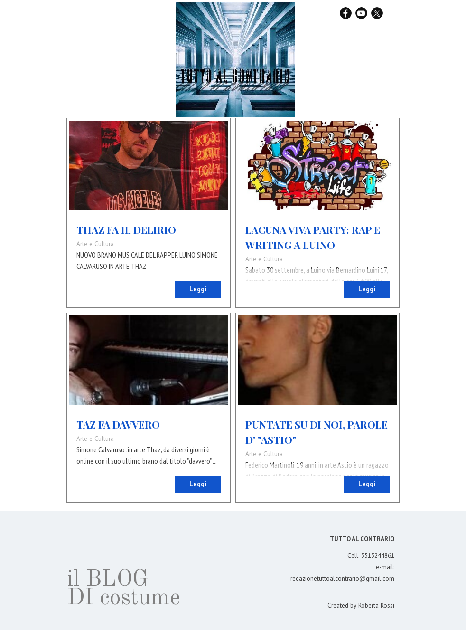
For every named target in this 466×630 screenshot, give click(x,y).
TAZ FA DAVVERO (118, 424)
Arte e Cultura (95, 243)
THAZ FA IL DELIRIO (126, 229)
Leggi (197, 289)
